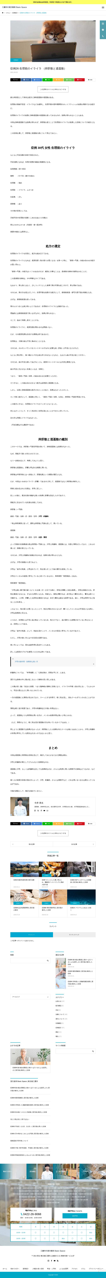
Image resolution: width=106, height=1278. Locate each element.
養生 (57, 1036)
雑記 (57, 1032)
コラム (83, 1268)
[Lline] (47, 79)
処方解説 (58, 1005)
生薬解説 (58, 1023)
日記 (57, 1010)
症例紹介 (16, 60)
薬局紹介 (26, 1268)
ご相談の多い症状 (38, 1268)
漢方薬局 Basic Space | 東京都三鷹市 (24, 1081)
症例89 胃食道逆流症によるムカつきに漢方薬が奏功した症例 (30, 1155)
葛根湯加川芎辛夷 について (19, 1141)
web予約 (75, 1216)
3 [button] (32, 1062)
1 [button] (28, 1062)
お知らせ (58, 1001)
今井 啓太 (38, 803)
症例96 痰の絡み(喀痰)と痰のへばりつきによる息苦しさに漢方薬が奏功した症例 (30, 1089)
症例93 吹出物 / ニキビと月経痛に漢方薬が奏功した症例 (28, 1112)
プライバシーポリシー (96, 1268)
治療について (60, 1014)
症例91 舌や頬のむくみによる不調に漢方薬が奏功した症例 (29, 1133)
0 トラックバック (74, 934)
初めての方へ (15, 1268)
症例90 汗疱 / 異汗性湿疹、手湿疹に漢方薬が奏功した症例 (29, 1148)
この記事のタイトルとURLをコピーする (53, 89)
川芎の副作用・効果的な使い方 (26, 661)
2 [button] (30, 1062)
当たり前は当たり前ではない (19, 1119)
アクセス (74, 1268)
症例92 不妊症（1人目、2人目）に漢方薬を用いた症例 (28, 1126)
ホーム (5, 1268)
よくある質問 (63, 1268)
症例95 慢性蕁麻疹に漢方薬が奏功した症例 (24, 1098)
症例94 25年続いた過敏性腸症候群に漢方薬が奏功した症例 (29, 1105)
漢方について (60, 1019)
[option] (30, 1061)
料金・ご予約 (51, 1268)
